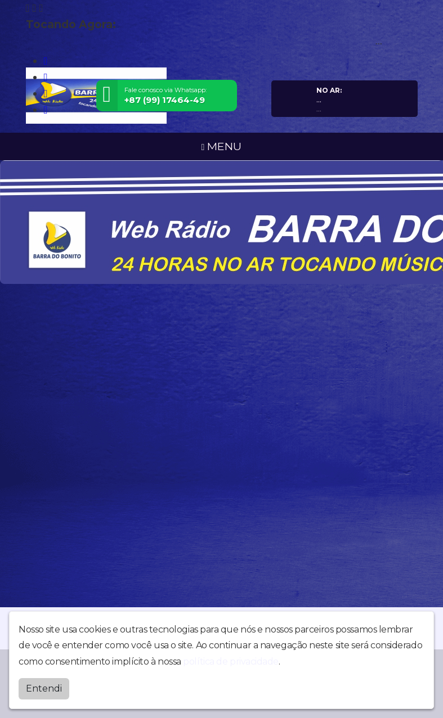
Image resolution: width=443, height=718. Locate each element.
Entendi (44, 688)
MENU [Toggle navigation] (222, 146)
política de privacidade (231, 661)
